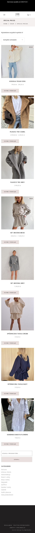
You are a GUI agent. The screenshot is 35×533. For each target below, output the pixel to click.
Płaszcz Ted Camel (17, 132)
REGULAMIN (8, 525)
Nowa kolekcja (5, 474)
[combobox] (13, 39)
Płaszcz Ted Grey (17, 182)
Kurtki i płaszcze (6, 492)
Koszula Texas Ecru (17, 81)
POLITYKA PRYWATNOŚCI (21, 525)
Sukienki (3, 490)
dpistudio (27, 530)
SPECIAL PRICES (6, 472)
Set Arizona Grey (18, 283)
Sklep (12, 23)
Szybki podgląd (10, 90)
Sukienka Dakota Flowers (17, 435)
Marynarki (4, 482)
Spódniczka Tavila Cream (17, 334)
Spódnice (4, 485)
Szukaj (16, 459)
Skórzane (4, 469)
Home (6, 23)
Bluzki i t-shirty (5, 477)
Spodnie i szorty (6, 487)
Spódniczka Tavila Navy (17, 384)
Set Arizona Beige (17, 233)
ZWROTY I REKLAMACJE (17, 527)
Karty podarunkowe (7, 495)
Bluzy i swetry (5, 480)
